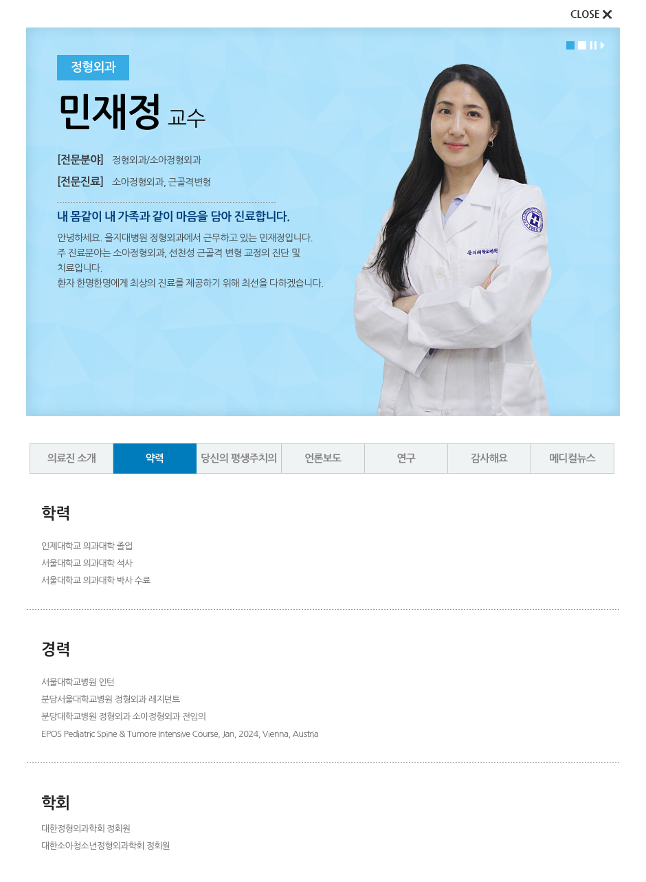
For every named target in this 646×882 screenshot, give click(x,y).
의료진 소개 (71, 458)
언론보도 (323, 458)
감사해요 (489, 458)
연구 (406, 458)
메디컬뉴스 (572, 458)
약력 (155, 458)
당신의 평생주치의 (239, 458)
